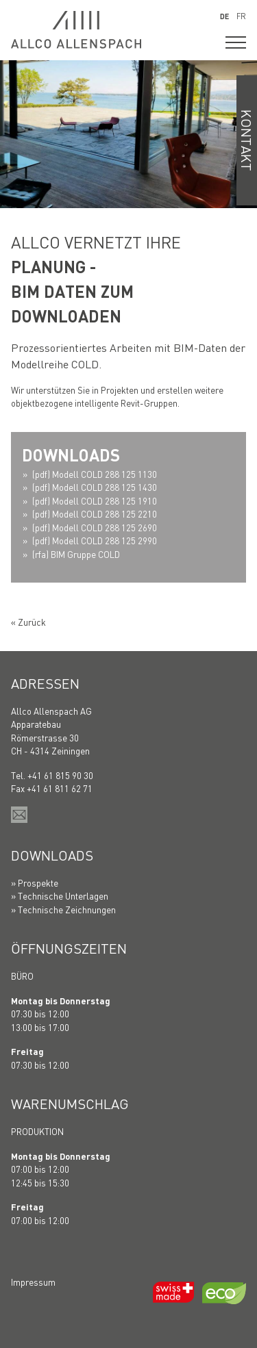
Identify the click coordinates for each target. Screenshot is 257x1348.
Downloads (52, 855)
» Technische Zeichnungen (63, 909)
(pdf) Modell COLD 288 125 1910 (94, 501)
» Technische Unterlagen (59, 896)
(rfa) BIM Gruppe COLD (76, 554)
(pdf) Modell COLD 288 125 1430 (94, 487)
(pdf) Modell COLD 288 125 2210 (94, 514)
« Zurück (28, 622)
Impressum (33, 1282)
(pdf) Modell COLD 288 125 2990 (94, 540)
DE (224, 16)
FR (241, 16)
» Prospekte (34, 883)
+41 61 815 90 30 (60, 775)
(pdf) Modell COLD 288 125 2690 (94, 527)
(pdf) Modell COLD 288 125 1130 (94, 474)
